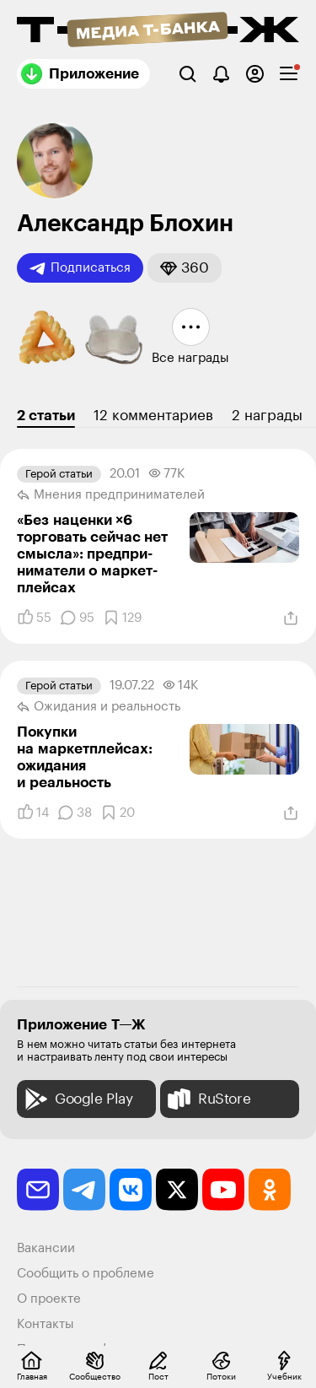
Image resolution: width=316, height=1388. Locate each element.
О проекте (49, 1299)
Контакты (45, 1324)
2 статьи (46, 415)
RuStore (207, 1099)
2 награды (267, 415)
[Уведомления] (221, 73)
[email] (38, 1190)
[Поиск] (187, 73)
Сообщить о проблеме (85, 1273)
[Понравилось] (34, 618)
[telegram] (84, 1190)
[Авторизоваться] (254, 73)
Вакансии (46, 1248)
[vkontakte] (131, 1190)
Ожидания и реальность (98, 707)
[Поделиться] (290, 618)
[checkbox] (288, 73)
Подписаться (80, 268)
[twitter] (177, 1190)
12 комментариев (153, 415)
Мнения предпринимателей (111, 495)
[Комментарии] (77, 618)
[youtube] (223, 1190)
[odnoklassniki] (270, 1190)
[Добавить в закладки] (122, 618)
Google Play (77, 1099)
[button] (184, 268)
